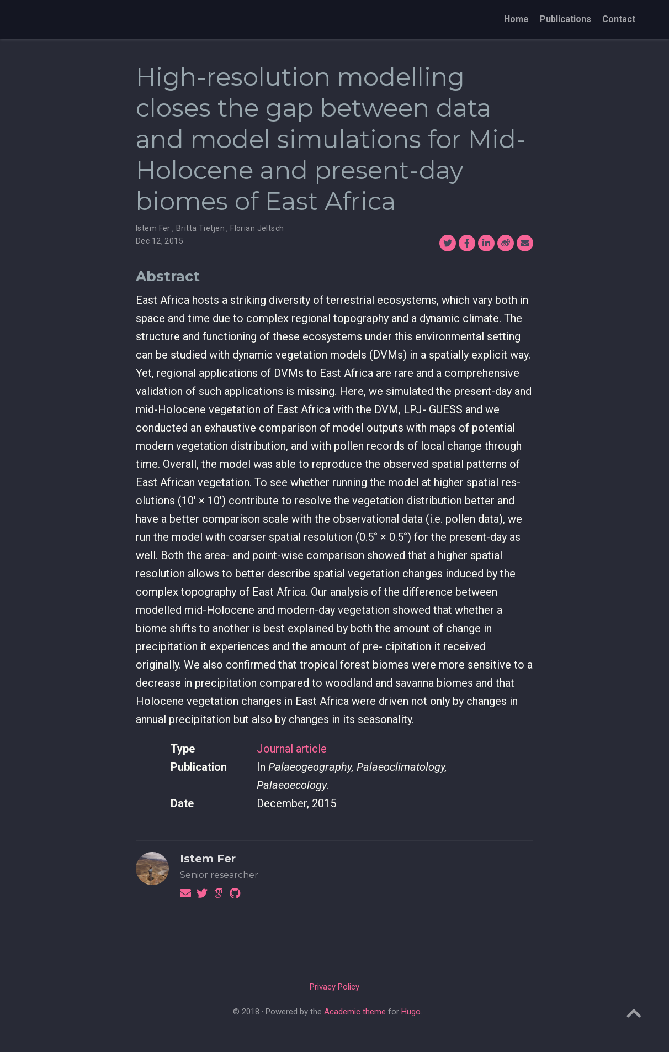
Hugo (411, 1012)
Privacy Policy (334, 987)
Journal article (292, 748)
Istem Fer (208, 858)
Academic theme (355, 1012)
